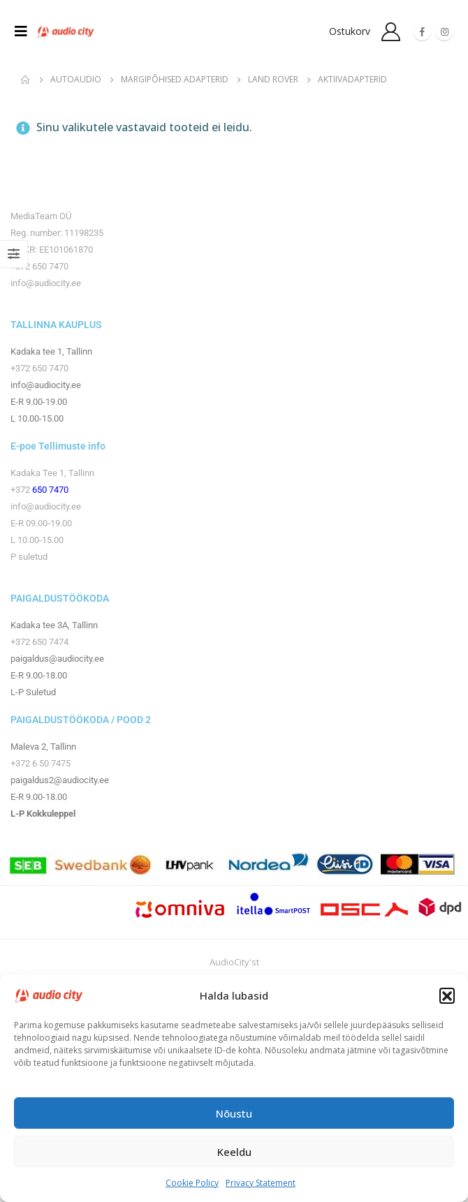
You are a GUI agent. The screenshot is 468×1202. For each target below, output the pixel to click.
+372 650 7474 (39, 642)
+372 (21, 489)
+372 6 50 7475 (40, 763)
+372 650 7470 (39, 266)
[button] (447, 995)
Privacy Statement (260, 1183)
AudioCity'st (234, 962)
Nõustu (234, 1113)
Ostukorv (349, 31)
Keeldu (234, 1152)
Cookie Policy (192, 1183)
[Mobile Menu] (25, 31)
